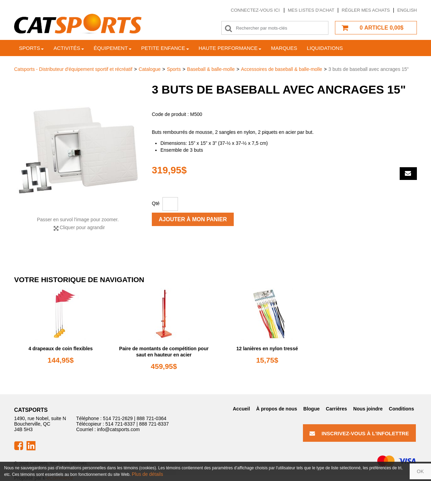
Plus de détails (147, 474)
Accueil (241, 408)
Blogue (311, 408)
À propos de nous (276, 408)
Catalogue (150, 69)
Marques (284, 48)
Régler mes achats (366, 10)
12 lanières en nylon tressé (267, 348)
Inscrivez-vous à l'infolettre (359, 433)
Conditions (401, 408)
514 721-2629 (118, 418)
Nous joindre (368, 408)
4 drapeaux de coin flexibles (61, 348)
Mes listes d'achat (311, 10)
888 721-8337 (154, 424)
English (407, 10)
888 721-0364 (151, 418)
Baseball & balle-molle (211, 69)
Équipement (113, 48)
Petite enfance (165, 48)
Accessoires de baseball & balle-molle (281, 69)
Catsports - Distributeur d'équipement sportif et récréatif (73, 69)
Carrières (336, 408)
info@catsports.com (118, 429)
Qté (156, 203)
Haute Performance (230, 48)
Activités (68, 48)
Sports (31, 48)
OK (420, 471)
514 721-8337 (120, 424)
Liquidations (325, 48)
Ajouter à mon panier (193, 219)
